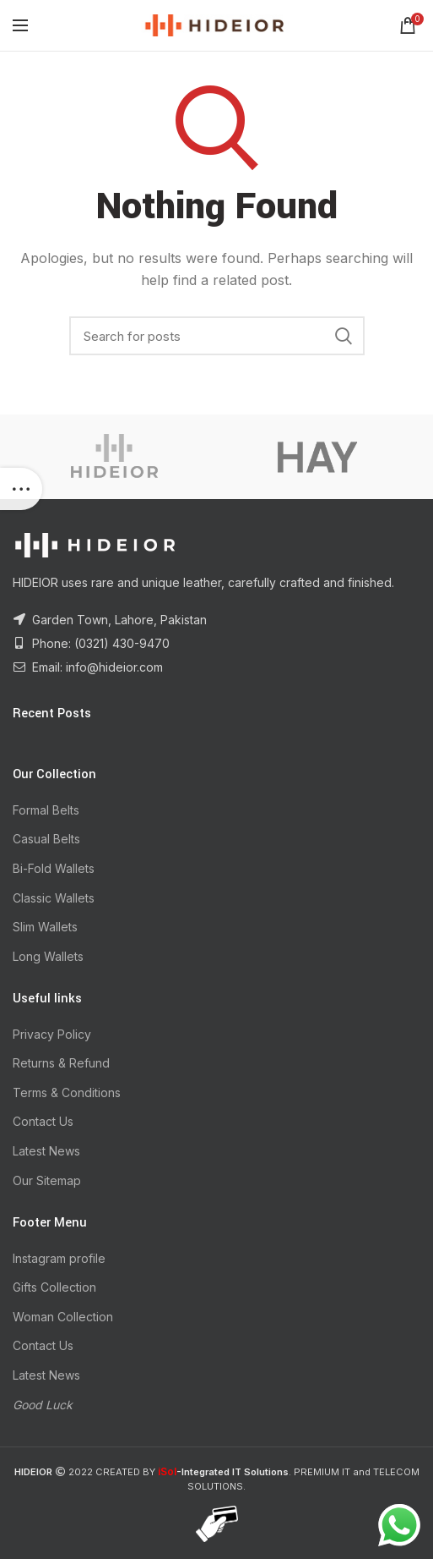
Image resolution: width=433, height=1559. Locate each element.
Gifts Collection (54, 1287)
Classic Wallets (54, 898)
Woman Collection (63, 1316)
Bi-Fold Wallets (54, 868)
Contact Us (43, 1121)
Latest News (46, 1151)
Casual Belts (46, 839)
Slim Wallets (45, 926)
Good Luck (43, 1404)
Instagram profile (59, 1258)
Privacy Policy (52, 1034)
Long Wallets (48, 956)
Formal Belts (46, 810)
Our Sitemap (47, 1180)
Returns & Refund (61, 1063)
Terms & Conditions (67, 1092)
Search (343, 335)
